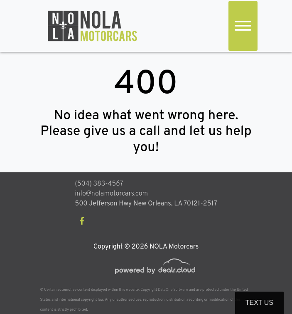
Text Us (259, 302)
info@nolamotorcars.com (111, 194)
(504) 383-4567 (99, 184)
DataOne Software (173, 289)
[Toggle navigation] (243, 26)
